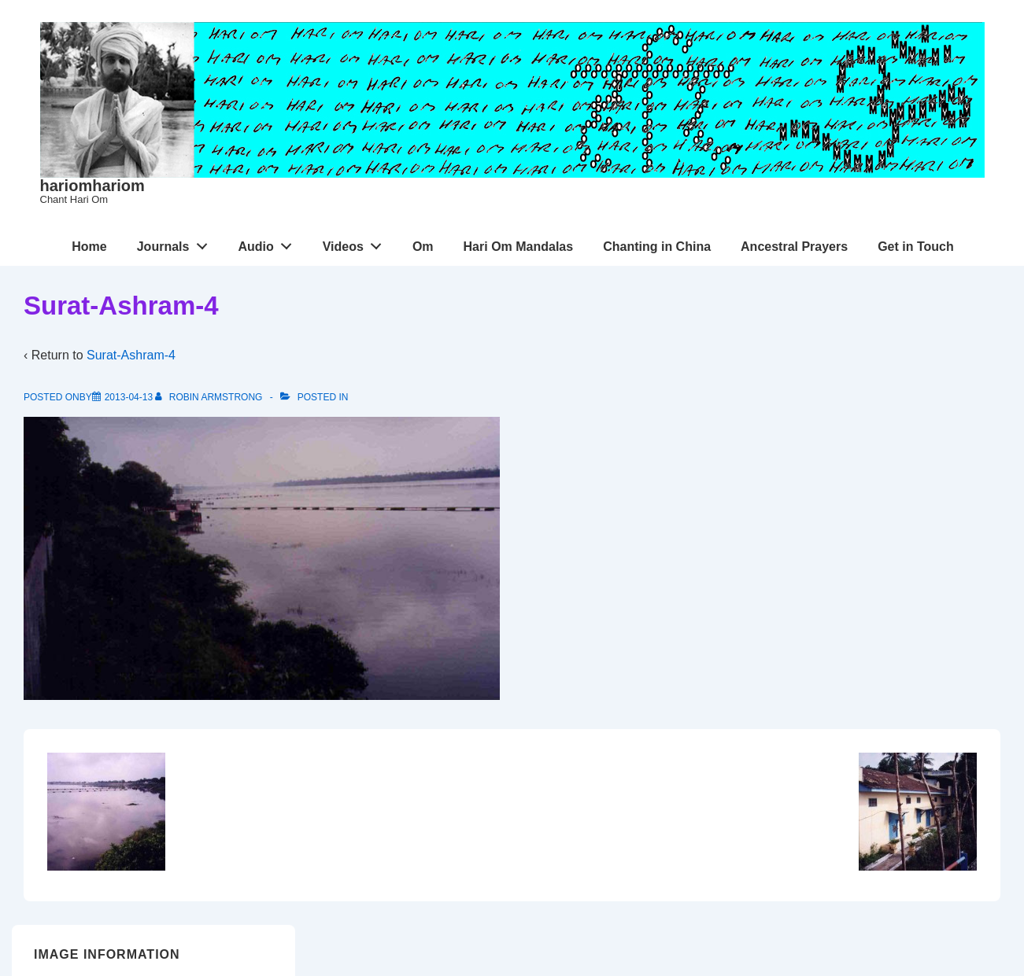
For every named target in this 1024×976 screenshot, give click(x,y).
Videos (356, 243)
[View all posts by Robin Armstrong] (209, 397)
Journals (176, 243)
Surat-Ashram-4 (131, 355)
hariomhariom (92, 185)
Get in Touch (916, 246)
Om (423, 246)
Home (89, 246)
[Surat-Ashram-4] (129, 397)
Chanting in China (657, 246)
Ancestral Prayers (794, 246)
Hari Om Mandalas (519, 246)
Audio (269, 243)
